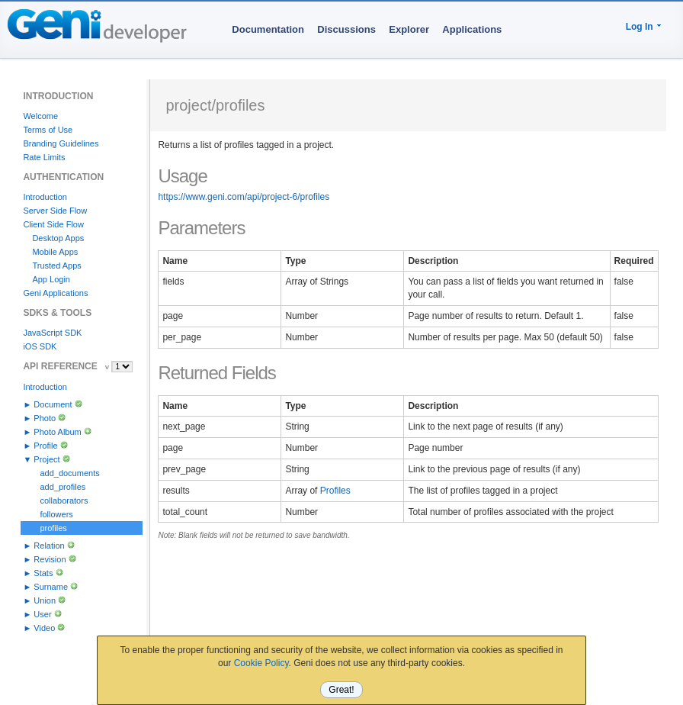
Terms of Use (47, 129)
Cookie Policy (261, 663)
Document (53, 404)
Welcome (40, 116)
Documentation (268, 29)
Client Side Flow (53, 224)
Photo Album (57, 431)
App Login (51, 279)
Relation (49, 545)
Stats (43, 573)
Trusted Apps (56, 265)
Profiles (335, 490)
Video (44, 628)
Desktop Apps (58, 238)
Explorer (409, 29)
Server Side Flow (55, 210)
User (42, 614)
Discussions (346, 29)
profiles (53, 528)
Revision (50, 559)
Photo (45, 418)
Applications (472, 29)
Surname (51, 586)
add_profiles (62, 486)
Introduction (44, 196)
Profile (45, 445)
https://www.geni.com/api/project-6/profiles (243, 197)
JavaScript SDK (52, 332)
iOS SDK (39, 346)
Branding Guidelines (60, 143)
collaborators (64, 500)
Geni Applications (55, 293)
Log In (639, 26)
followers (56, 514)
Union (45, 600)
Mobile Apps (55, 251)
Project (46, 459)
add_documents (69, 473)
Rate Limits (44, 157)
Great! (341, 689)
